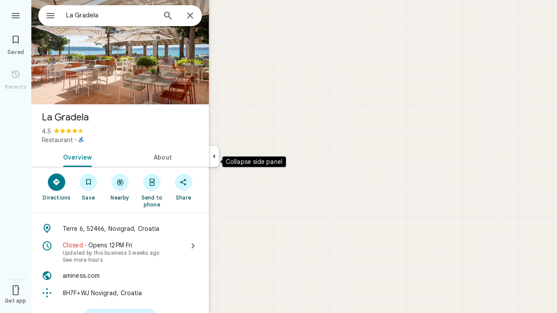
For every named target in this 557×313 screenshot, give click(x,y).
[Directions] (57, 186)
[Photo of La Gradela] (120, 52)
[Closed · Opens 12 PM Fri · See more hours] (120, 252)
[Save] (88, 186)
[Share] (183, 186)
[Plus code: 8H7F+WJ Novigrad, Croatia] (120, 293)
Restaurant (57, 140)
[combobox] (102, 15)
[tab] (75, 156)
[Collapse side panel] (214, 156)
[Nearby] (120, 186)
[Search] (168, 16)
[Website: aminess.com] (120, 275)
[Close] (190, 16)
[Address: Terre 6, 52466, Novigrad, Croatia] (120, 228)
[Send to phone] (152, 190)
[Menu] (15, 15)
